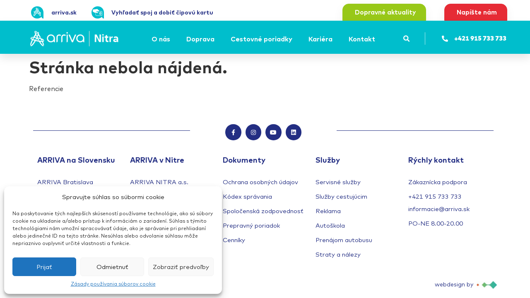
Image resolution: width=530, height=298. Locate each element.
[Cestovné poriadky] (263, 39)
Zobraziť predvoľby (181, 267)
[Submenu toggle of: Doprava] (216, 38)
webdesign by (454, 284)
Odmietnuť (112, 267)
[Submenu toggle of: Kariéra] (334, 38)
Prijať (44, 267)
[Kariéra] (322, 39)
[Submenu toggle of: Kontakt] (377, 38)
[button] (406, 38)
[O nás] (162, 39)
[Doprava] (202, 39)
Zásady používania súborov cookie (113, 284)
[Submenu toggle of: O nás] (172, 38)
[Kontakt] (363, 39)
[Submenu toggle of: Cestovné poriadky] (294, 38)
